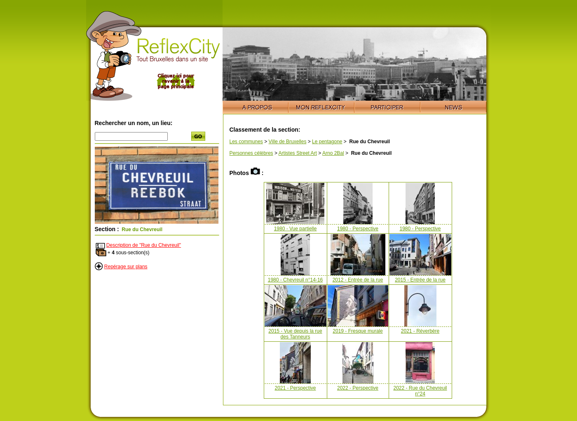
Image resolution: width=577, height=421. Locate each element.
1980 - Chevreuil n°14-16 (295, 280)
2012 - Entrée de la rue (358, 280)
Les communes (246, 141)
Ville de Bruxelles (288, 141)
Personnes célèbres (251, 153)
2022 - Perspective (357, 388)
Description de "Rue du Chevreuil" (143, 245)
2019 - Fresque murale (357, 331)
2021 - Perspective (295, 388)
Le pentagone (327, 141)
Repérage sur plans (126, 267)
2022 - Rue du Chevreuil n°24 (420, 391)
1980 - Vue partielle (295, 229)
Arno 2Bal (333, 153)
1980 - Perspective (357, 229)
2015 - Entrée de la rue (420, 280)
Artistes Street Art (298, 153)
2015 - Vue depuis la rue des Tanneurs (295, 334)
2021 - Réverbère (420, 331)
